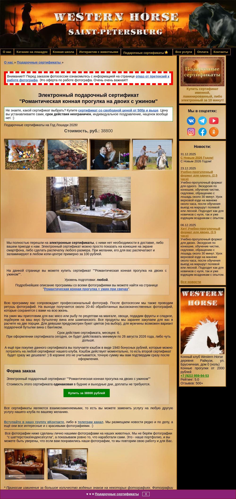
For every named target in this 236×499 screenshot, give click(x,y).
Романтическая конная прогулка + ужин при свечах (86, 289)
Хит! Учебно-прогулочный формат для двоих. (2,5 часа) (200, 232)
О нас (7, 52)
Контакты (221, 52)
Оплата (202, 52)
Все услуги (183, 52)
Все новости (191, 282)
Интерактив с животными (98, 52)
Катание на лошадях (32, 52)
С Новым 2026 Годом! (197, 157)
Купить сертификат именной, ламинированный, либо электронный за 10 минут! (202, 94)
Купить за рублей (86, 393)
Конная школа (63, 52)
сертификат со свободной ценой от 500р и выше (118, 110)
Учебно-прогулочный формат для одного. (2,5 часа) (199, 175)
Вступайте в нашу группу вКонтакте (34, 422)
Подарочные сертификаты (117, 494)
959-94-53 (195, 376)
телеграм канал (90, 422)
